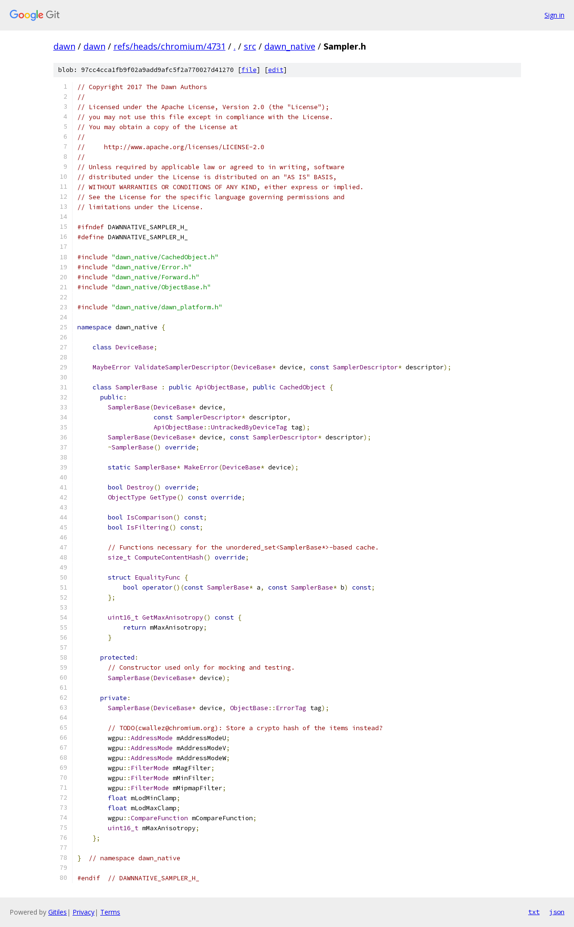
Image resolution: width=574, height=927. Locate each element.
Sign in (554, 15)
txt (534, 911)
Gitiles (57, 912)
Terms (110, 912)
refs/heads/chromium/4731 (170, 46)
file (249, 70)
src (250, 46)
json (556, 911)
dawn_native (289, 46)
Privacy (83, 912)
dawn (64, 46)
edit (275, 70)
